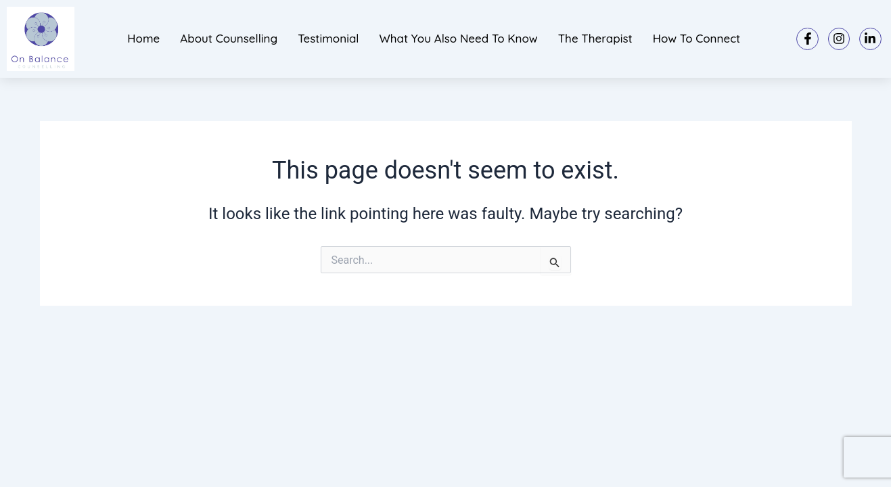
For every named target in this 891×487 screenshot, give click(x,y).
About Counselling (228, 38)
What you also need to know (458, 38)
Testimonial (328, 38)
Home (143, 38)
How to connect (697, 38)
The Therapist (595, 38)
